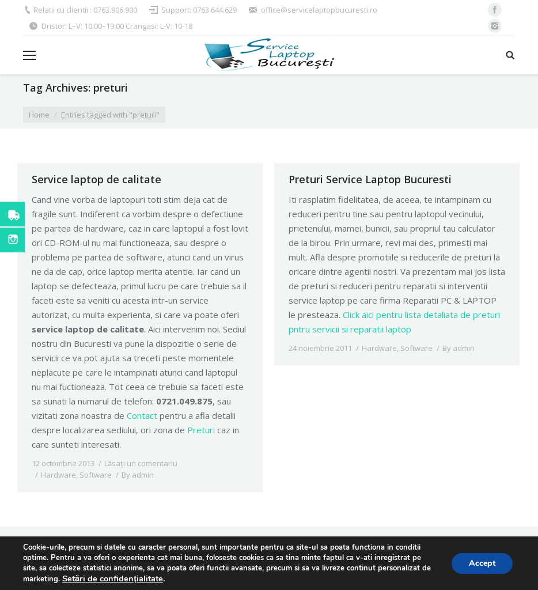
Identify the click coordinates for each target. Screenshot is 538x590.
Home (39, 114)
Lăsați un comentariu (140, 463)
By (138, 475)
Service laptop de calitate (96, 179)
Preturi (201, 430)
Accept (482, 563)
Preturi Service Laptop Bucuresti (370, 179)
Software (95, 475)
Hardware (58, 475)
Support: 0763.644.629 (199, 10)
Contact (142, 415)
